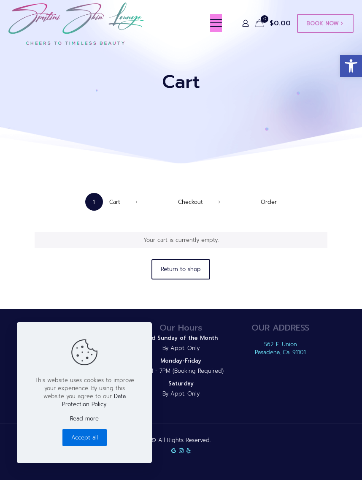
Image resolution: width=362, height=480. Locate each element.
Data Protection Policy (94, 400)
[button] (351, 66)
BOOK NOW (325, 23)
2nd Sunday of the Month (181, 338)
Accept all (84, 438)
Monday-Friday (180, 361)
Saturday (181, 384)
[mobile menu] (216, 23)
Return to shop (181, 269)
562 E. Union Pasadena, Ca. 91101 (280, 348)
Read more (84, 419)
